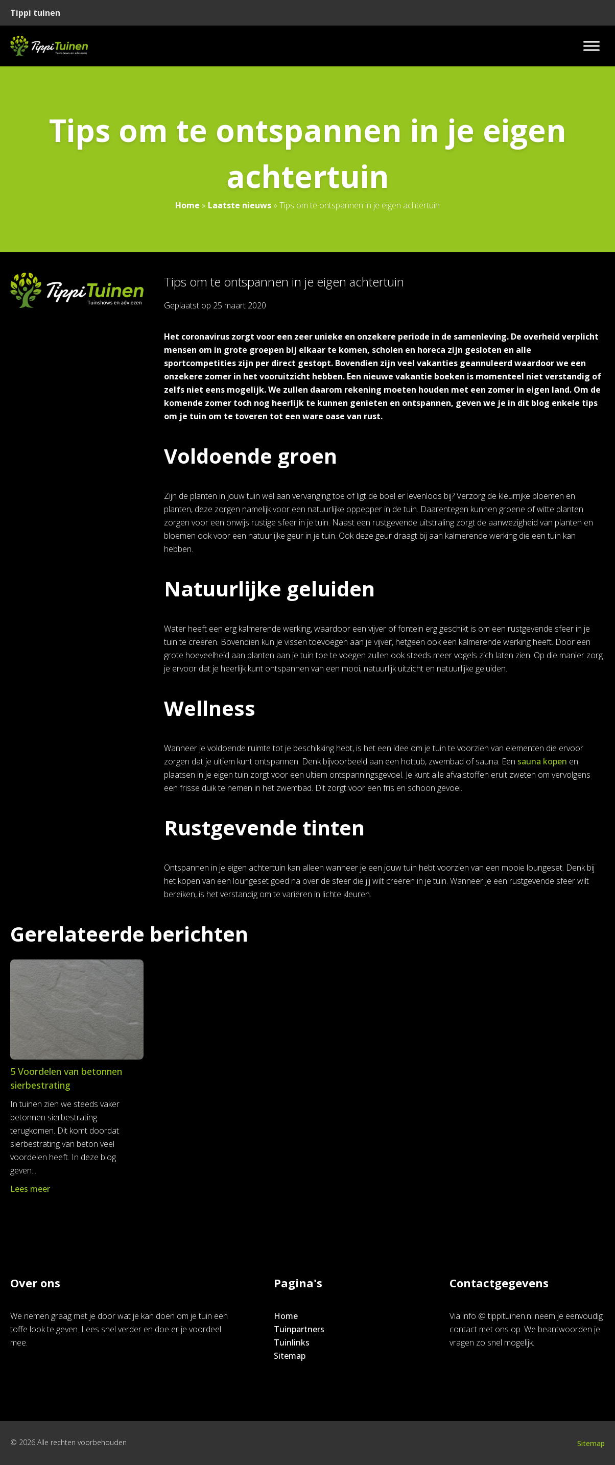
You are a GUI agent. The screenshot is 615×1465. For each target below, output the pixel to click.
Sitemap (289, 1355)
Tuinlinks (292, 1342)
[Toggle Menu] (591, 46)
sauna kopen (542, 761)
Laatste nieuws (239, 205)
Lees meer (31, 1188)
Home (187, 205)
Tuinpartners (299, 1329)
